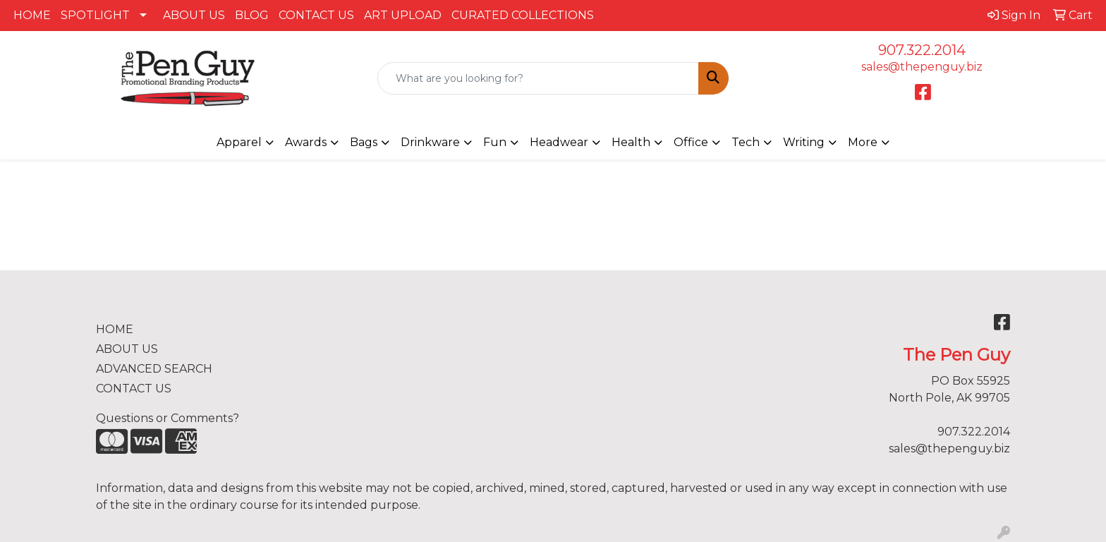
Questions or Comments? (167, 418)
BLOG (252, 15)
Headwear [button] (559, 142)
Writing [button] (804, 142)
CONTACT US (316, 15)
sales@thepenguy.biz (922, 66)
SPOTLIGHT (95, 15)
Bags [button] (363, 142)
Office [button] (691, 142)
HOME (32, 15)
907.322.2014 (922, 50)
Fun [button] (494, 142)
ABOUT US (194, 15)
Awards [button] (306, 142)
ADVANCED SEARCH (154, 368)
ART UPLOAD (403, 15)
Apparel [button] (239, 142)
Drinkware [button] (430, 142)
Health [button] (631, 142)
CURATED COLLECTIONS (522, 15)
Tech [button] (745, 142)
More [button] (862, 142)
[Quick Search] (538, 78)
